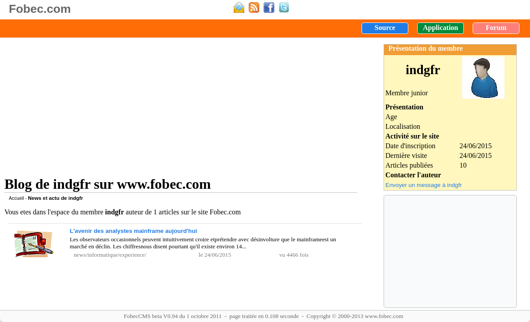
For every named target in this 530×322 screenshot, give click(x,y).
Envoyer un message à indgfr (423, 185)
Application (440, 27)
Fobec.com (40, 8)
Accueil (16, 198)
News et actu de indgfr (55, 198)
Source (385, 27)
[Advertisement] (181, 103)
